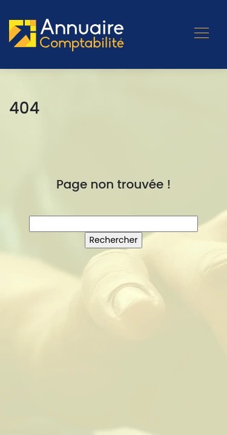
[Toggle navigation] (201, 34)
